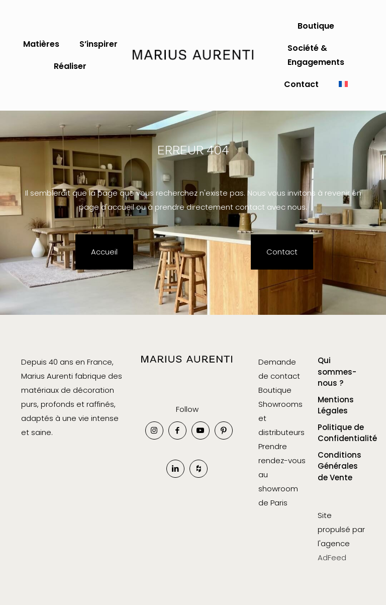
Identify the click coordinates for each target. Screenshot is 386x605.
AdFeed (332, 557)
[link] (187, 366)
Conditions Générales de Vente (339, 466)
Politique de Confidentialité (341, 433)
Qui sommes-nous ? (337, 371)
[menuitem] (343, 84)
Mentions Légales (336, 405)
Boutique (275, 390)
